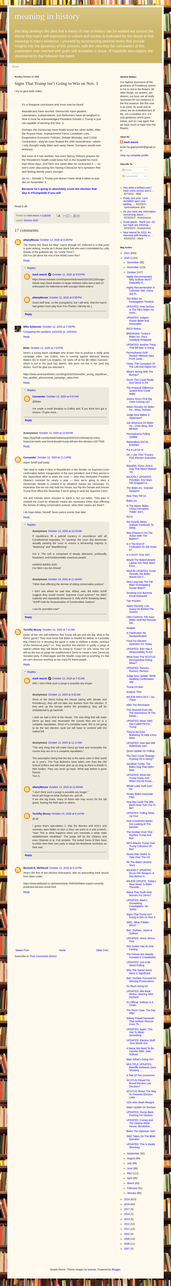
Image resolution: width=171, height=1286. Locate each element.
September (133, 1153)
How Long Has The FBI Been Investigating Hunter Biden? (139, 584)
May (129, 1173)
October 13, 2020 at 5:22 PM (65, 867)
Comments (130, 176)
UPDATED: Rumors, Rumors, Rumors (138, 669)
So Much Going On (137, 986)
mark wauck (39, 274)
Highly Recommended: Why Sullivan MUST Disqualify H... (139, 279)
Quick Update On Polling (140, 751)
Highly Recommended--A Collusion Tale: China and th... (140, 290)
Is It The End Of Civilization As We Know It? (141, 547)
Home (15, 66)
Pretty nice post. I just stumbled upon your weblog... (135, 201)
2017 (127, 1209)
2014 (127, 1214)
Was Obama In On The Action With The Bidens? (139, 535)
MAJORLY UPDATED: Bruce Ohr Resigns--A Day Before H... (140, 873)
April (130, 1178)
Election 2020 (31, 220)
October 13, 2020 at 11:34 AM (65, 579)
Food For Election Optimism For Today (139, 642)
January (132, 1193)
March (131, 1183)
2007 (127, 1248)
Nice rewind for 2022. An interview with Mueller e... (137, 234)
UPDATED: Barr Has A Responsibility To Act (139, 650)
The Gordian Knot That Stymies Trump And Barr (139, 835)
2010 (127, 1234)
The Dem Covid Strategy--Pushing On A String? (141, 757)
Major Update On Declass (141, 1107)
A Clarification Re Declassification (136, 634)
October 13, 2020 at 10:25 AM (65, 531)
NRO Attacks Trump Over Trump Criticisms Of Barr (140, 846)
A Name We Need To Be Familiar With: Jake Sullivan (140, 1051)
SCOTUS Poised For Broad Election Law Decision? (138, 1083)
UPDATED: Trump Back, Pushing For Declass (140, 1114)
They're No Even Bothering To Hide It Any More (141, 735)
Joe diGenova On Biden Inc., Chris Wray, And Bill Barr (140, 425)
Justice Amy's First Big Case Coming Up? (139, 400)
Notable (130, 628)
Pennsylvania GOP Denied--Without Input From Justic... (140, 355)
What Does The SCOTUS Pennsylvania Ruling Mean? (140, 659)
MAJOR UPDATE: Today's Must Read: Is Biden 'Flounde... (141, 884)
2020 (127, 258)
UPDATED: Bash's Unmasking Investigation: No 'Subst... (137, 905)
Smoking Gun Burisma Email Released (139, 594)
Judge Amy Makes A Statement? (137, 416)
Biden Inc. (132, 500)
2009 (127, 1238)
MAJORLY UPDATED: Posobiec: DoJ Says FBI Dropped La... (139, 479)
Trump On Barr (134, 687)
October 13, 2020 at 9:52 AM (64, 694)
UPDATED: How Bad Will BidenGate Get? (140, 745)
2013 (127, 1219)
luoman (92, 1269)
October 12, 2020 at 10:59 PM (56, 433)
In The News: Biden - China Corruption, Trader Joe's (138, 508)
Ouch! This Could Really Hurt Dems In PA (140, 381)
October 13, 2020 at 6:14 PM (68, 813)
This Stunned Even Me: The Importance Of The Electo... (140, 712)
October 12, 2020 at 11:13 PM (54, 457)
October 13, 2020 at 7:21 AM (59, 629)
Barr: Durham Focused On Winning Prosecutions (141, 980)
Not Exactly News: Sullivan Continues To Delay (140, 524)
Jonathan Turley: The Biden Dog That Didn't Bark (140, 766)
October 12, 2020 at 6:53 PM (68, 274)
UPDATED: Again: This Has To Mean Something (139, 1032)
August (131, 1158)
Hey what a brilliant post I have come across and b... (138, 189)
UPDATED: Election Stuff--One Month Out (141, 1042)
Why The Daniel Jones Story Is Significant (139, 972)
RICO (129, 516)
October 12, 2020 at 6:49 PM (56, 239)
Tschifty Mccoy (32, 629)
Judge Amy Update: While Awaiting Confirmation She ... (141, 679)
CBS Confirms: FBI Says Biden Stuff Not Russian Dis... (141, 620)
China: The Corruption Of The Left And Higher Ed (141, 365)
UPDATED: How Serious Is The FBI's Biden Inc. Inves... (140, 309)
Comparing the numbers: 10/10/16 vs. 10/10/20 (50, 331)
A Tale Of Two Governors (140, 1075)
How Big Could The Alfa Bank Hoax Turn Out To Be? (141, 805)
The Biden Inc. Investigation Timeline (140, 300)
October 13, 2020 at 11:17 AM (65, 742)
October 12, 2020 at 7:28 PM (59, 326)
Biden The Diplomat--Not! (140, 1131)
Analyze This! (134, 691)
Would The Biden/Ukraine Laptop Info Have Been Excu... (140, 562)
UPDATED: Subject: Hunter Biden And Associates (137, 320)
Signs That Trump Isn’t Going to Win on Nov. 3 (140, 916)
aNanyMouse (31, 239)
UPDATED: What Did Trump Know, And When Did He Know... (139, 778)
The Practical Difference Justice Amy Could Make (140, 390)
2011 (127, 1228)
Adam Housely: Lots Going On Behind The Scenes (140, 609)
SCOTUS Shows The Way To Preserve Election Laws (141, 1094)
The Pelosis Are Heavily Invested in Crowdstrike (141, 956)
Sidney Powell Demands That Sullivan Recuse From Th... (140, 1021)
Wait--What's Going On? (140, 1059)
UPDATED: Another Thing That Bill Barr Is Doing (141, 346)
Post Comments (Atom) (43, 956)
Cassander (38, 396)
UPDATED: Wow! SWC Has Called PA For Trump (139, 723)
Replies (31, 268)
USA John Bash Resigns (140, 1102)
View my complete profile (134, 155)
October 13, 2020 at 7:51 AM (68, 678)
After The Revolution (138, 704)
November (133, 267)
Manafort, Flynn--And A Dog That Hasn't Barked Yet (141, 468)
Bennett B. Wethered (35, 867)
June (130, 1168)
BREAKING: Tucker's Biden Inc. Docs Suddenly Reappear (139, 336)
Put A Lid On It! (134, 449)
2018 (127, 1204)
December (133, 262)
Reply (26, 260)
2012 (127, 1224)
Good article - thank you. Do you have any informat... (139, 223)
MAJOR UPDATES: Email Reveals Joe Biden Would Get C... (141, 574)
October (132, 272)
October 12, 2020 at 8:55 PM (65, 297)
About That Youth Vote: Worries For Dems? (139, 894)
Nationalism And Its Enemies (137, 443)
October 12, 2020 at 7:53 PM (47, 347)
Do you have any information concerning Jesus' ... (139, 213)
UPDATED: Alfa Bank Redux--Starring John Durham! (139, 994)
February (132, 1188)
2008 (127, 1243)
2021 (127, 253)
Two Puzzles (133, 600)
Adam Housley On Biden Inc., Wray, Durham (140, 408)
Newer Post (22, 950)
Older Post (102, 950)
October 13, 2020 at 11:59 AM (66, 787)
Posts (127, 170)
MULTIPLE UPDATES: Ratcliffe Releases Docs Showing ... (141, 1067)
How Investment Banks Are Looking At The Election (139, 824)
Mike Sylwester (32, 326)
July (129, 1163)
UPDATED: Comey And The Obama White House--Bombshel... (139, 1123)
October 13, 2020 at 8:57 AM (63, 396)
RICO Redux (133, 328)
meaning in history (47, 16)
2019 (127, 1199)
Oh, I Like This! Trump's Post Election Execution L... (141, 457)
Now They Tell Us (136, 495)
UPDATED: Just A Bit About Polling (138, 964)
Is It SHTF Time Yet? (138, 554)
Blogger (116, 1269)
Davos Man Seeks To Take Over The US (138, 856)
